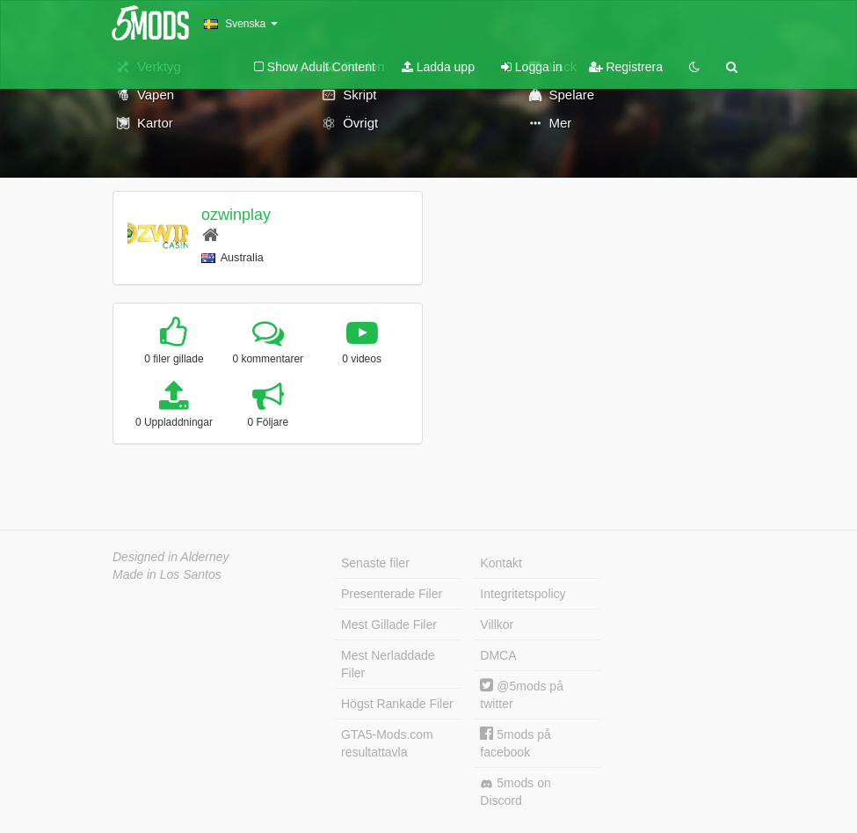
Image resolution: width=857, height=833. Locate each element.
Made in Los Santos (167, 574)
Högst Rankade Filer (397, 704)
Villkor (496, 624)
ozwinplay (236, 214)
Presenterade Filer (391, 594)
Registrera (626, 67)
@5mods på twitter (521, 694)
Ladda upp (438, 67)
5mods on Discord (515, 791)
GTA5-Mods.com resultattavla (387, 743)
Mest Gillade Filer (389, 624)
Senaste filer (375, 563)
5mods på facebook (515, 743)
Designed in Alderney (171, 557)
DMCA (498, 655)
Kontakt (500, 563)
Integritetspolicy (522, 594)
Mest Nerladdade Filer (388, 664)
